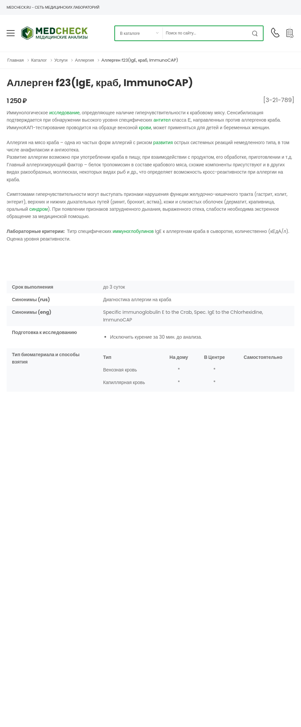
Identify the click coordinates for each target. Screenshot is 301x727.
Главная (15, 60)
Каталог (39, 60)
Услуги (61, 60)
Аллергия (84, 60)
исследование (64, 112)
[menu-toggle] (11, 33)
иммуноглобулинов (133, 231)
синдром (38, 209)
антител (162, 120)
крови (145, 127)
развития (163, 142)
